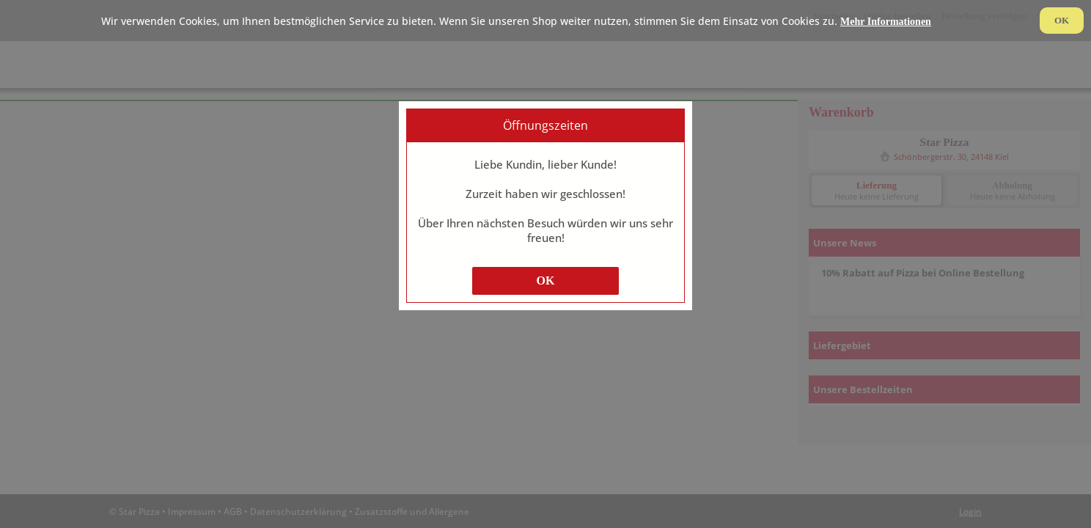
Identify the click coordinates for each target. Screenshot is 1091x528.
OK (546, 280)
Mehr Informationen (885, 21)
